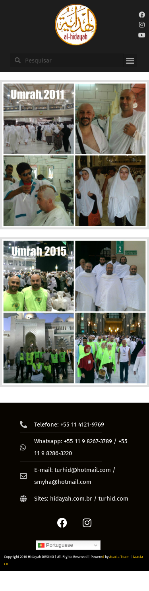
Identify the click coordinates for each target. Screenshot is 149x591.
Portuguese (55, 545)
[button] (130, 61)
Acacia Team (119, 557)
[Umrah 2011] (74, 154)
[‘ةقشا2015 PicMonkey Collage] (74, 312)
